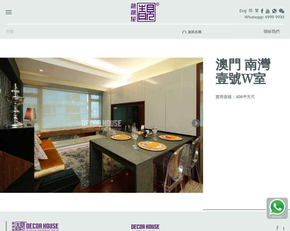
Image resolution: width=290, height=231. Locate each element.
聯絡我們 (272, 31)
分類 (10, 31)
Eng (242, 10)
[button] (196, 123)
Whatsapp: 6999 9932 (264, 17)
